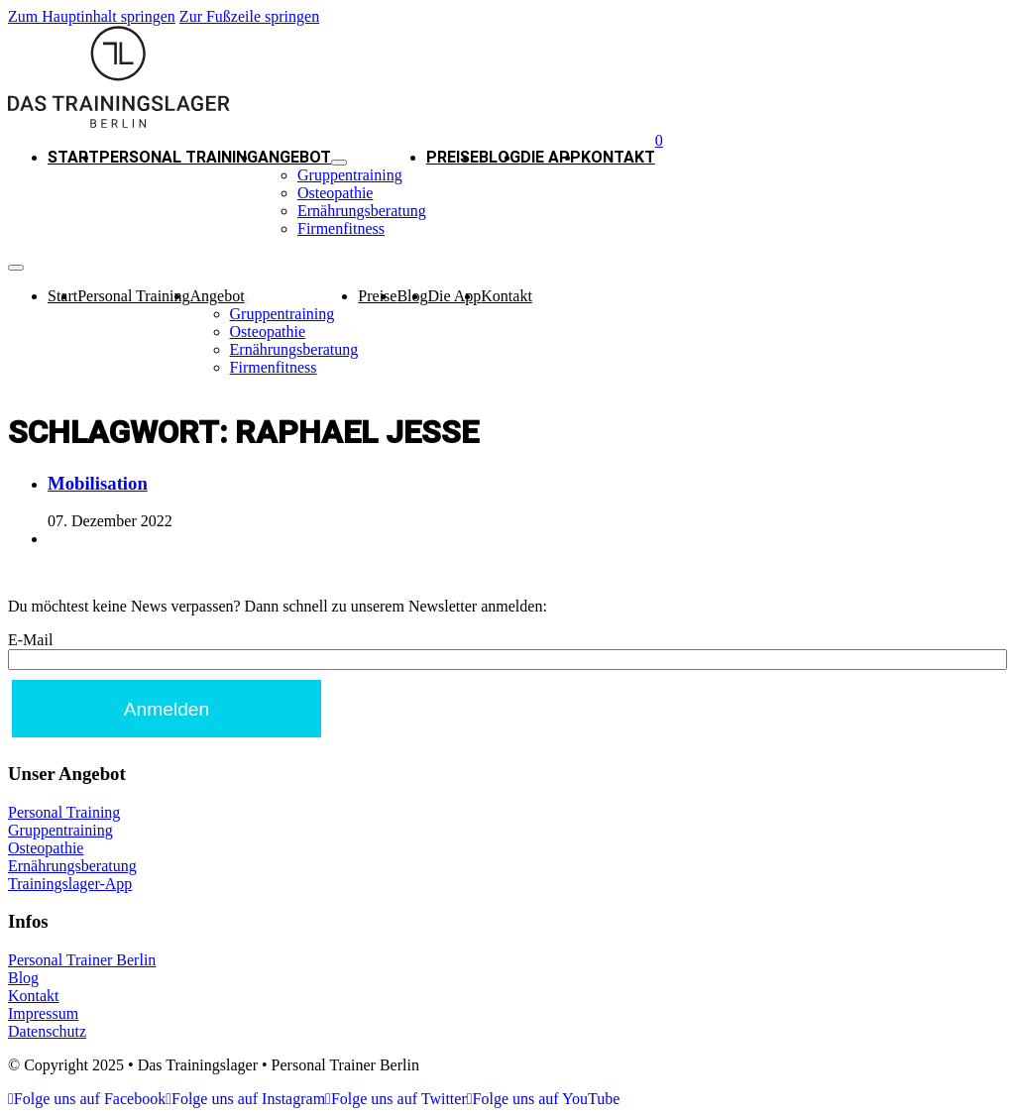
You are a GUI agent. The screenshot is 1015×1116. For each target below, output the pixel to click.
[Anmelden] (166, 708)
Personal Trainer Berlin (82, 959)
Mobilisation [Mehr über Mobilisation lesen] (98, 483)
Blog (499, 157)
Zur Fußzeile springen (249, 16)
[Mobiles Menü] (16, 268)
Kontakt (618, 157)
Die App (550, 157)
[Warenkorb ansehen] (659, 140)
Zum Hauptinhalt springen (91, 16)
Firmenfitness (341, 228)
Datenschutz (47, 1031)
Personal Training (178, 157)
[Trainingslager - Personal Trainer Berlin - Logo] (119, 122)
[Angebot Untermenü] (339, 163)
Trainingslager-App (70, 883)
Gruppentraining (349, 175)
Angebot (294, 157)
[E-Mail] (507, 659)
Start (73, 157)
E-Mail (30, 639)
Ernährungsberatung (361, 210)
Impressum (43, 1013)
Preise (452, 157)
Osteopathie (335, 192)
